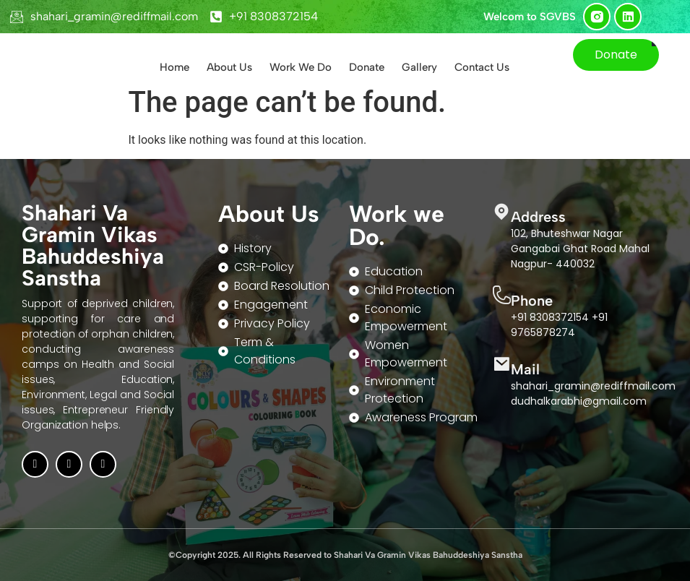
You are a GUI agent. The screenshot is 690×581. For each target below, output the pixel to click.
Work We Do (300, 67)
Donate (366, 67)
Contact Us (481, 67)
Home (174, 67)
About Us (229, 67)
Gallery (419, 67)
